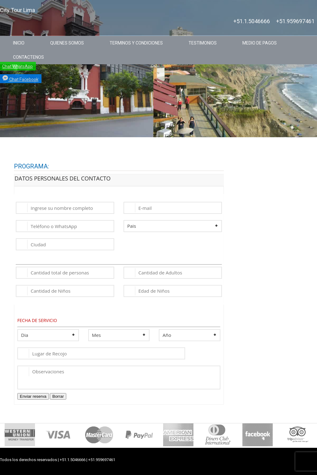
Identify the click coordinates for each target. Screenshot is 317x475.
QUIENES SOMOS (67, 42)
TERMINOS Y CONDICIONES (136, 42)
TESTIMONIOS (203, 42)
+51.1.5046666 (251, 21)
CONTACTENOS (28, 57)
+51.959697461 (295, 21)
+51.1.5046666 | (74, 459)
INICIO (18, 42)
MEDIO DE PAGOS (259, 42)
